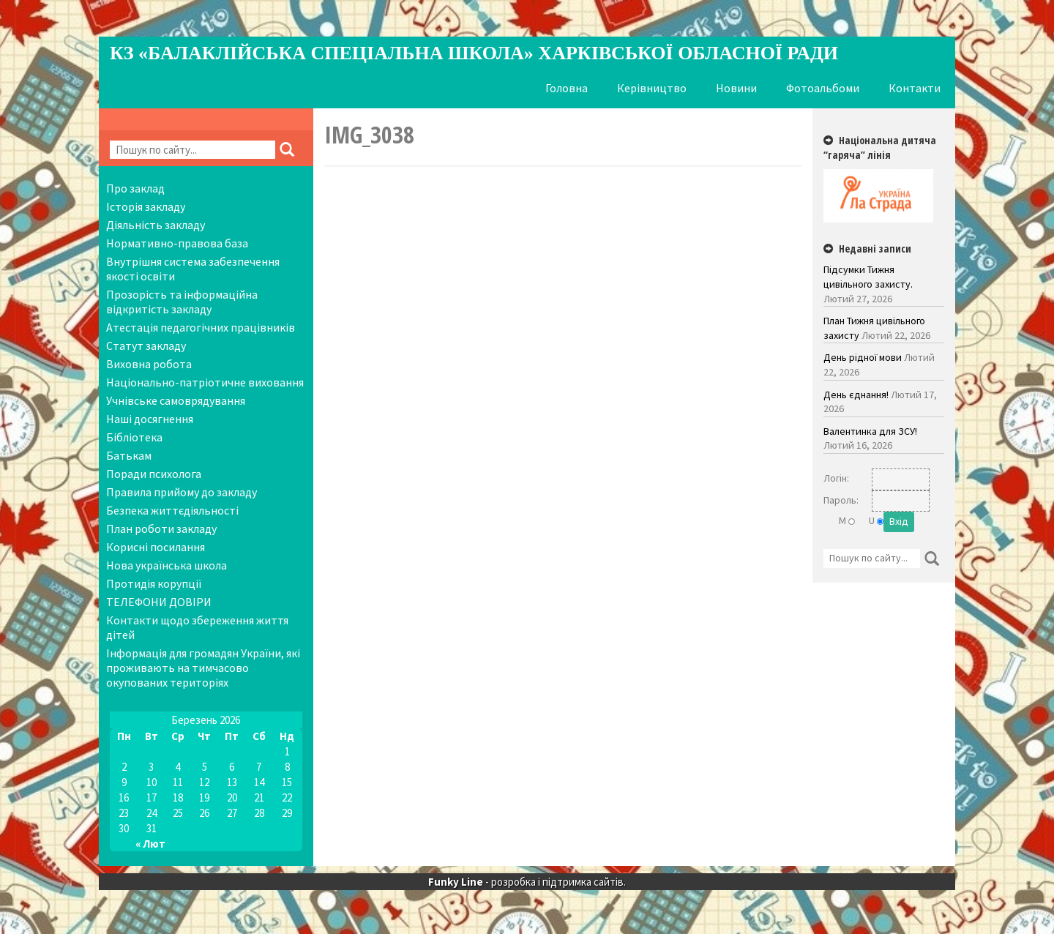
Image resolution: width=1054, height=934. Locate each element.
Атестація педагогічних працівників (200, 327)
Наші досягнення (149, 418)
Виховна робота (149, 363)
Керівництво (652, 88)
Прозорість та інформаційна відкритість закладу (182, 301)
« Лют (150, 844)
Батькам (129, 455)
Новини (736, 88)
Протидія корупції (154, 583)
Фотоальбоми (822, 88)
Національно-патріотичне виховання (205, 382)
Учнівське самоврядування (175, 400)
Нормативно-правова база (177, 243)
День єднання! (856, 394)
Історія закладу (145, 206)
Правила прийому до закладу (181, 492)
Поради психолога (153, 473)
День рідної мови (862, 357)
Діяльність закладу (155, 224)
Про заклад (135, 188)
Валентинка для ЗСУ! (870, 431)
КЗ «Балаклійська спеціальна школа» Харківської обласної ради (474, 53)
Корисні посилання (155, 546)
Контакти (915, 88)
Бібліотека (134, 437)
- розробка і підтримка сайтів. (527, 882)
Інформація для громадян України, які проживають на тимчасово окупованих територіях (203, 668)
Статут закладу (146, 345)
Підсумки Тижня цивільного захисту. (868, 277)
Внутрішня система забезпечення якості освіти (193, 268)
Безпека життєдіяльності (172, 510)
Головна (566, 88)
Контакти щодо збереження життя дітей (197, 627)
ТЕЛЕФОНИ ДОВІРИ (159, 601)
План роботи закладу (161, 528)
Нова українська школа (166, 565)
